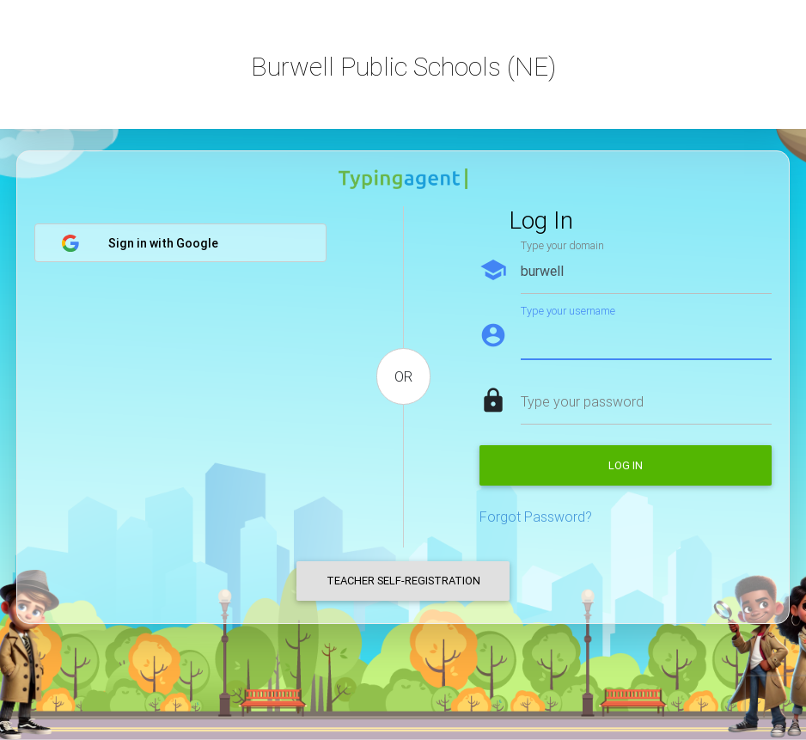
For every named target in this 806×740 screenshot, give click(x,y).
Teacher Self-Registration (403, 580)
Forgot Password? (535, 516)
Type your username (568, 310)
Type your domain (562, 245)
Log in (625, 465)
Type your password (582, 401)
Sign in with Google (139, 243)
